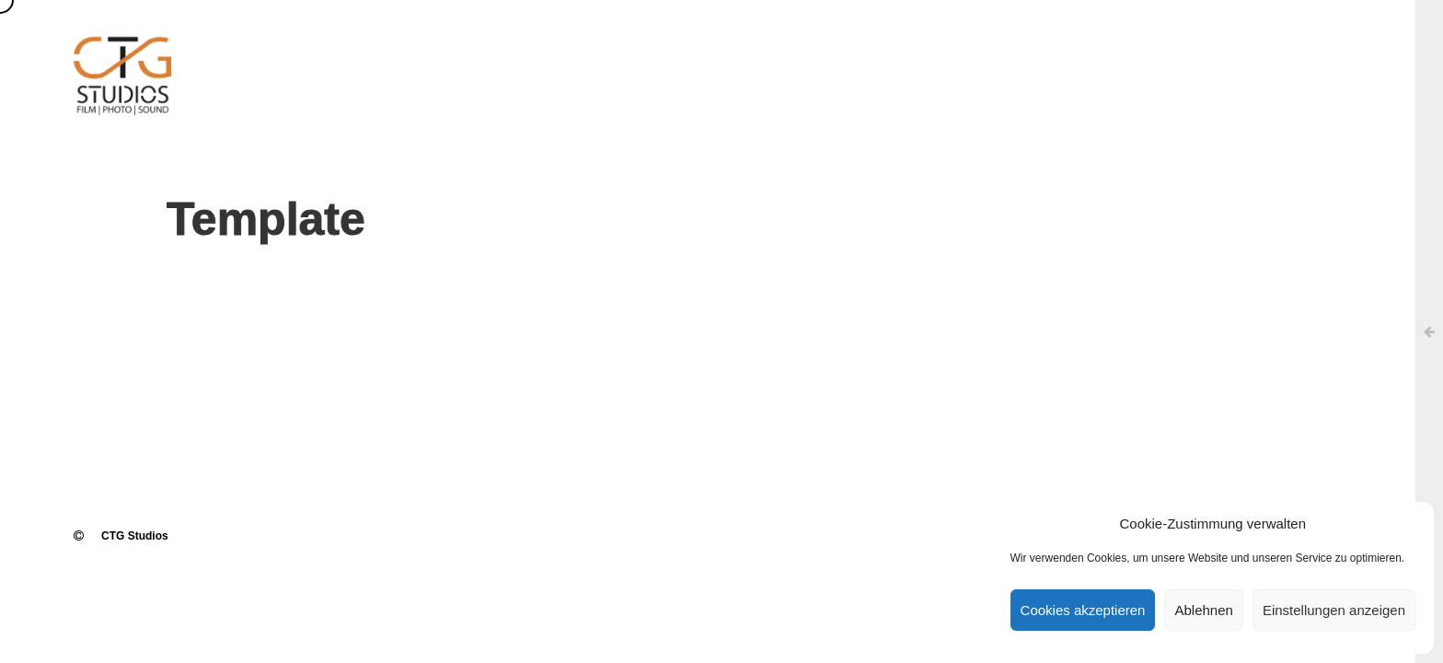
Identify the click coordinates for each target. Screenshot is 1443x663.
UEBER (772, 64)
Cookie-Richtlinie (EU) (1311, 64)
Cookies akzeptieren (1083, 610)
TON (954, 64)
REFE (1070, 64)
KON (1180, 64)
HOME (677, 64)
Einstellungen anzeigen (1334, 610)
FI (863, 64)
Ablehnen (1203, 610)
